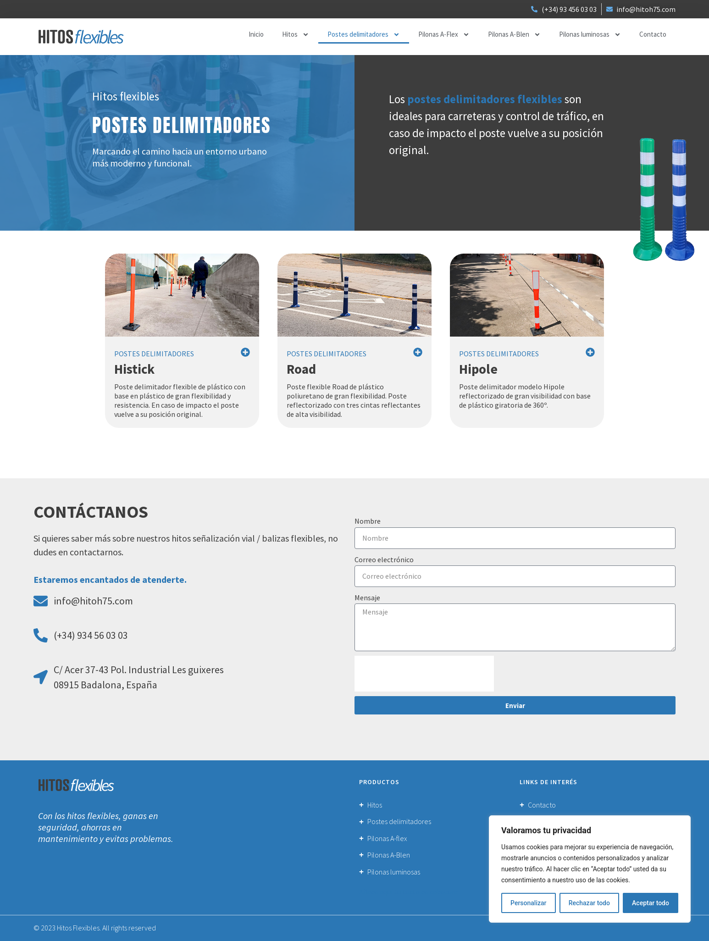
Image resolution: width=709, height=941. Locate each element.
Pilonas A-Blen (514, 35)
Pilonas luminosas (590, 35)
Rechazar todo (589, 903)
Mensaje (367, 597)
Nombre (367, 521)
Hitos (295, 35)
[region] (590, 869)
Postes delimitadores (363, 35)
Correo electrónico (384, 559)
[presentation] (424, 674)
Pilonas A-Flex (444, 35)
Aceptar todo (650, 903)
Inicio (256, 34)
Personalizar (528, 903)
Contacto (652, 34)
